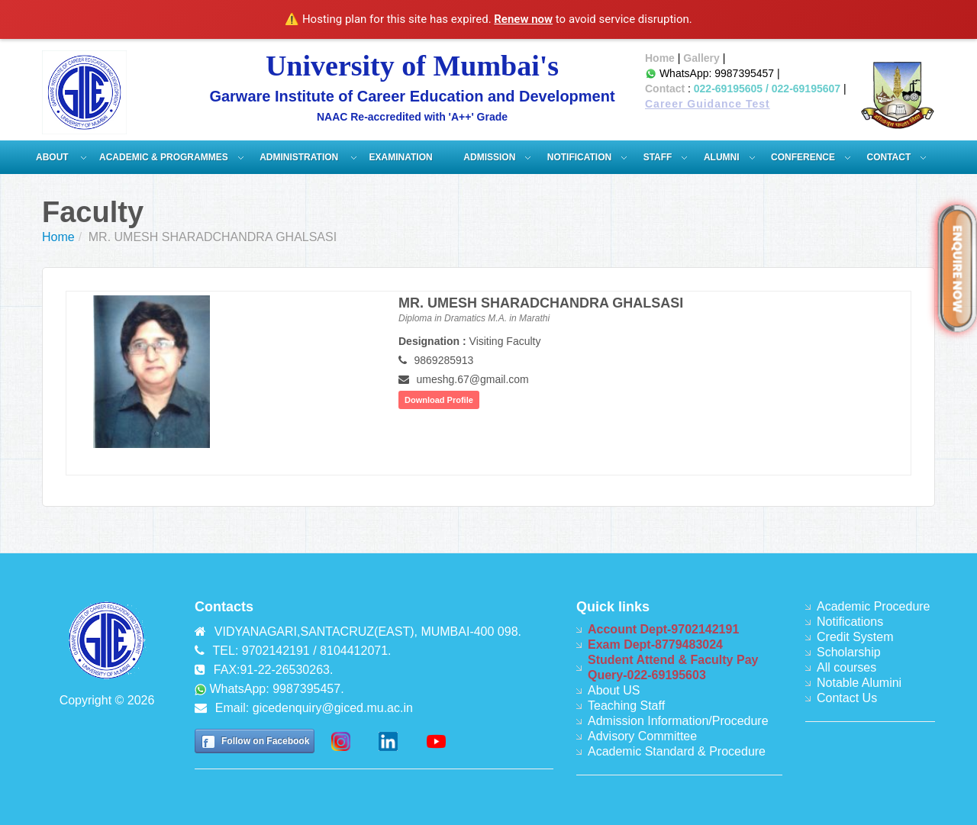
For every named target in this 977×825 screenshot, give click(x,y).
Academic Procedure (873, 606)
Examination (401, 157)
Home (660, 58)
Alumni (722, 157)
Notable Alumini (859, 682)
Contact (665, 88)
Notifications (850, 621)
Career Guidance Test (707, 104)
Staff (657, 157)
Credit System (855, 636)
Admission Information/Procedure (678, 720)
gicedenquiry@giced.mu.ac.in (333, 707)
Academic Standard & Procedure (677, 751)
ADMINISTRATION (300, 157)
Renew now (523, 19)
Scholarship (849, 652)
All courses (846, 667)
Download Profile (439, 399)
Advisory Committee (642, 736)
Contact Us (847, 697)
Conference (803, 157)
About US (614, 690)
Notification (579, 157)
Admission (489, 157)
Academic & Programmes (163, 157)
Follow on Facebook (265, 741)
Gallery (701, 58)
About (53, 157)
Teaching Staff (626, 705)
